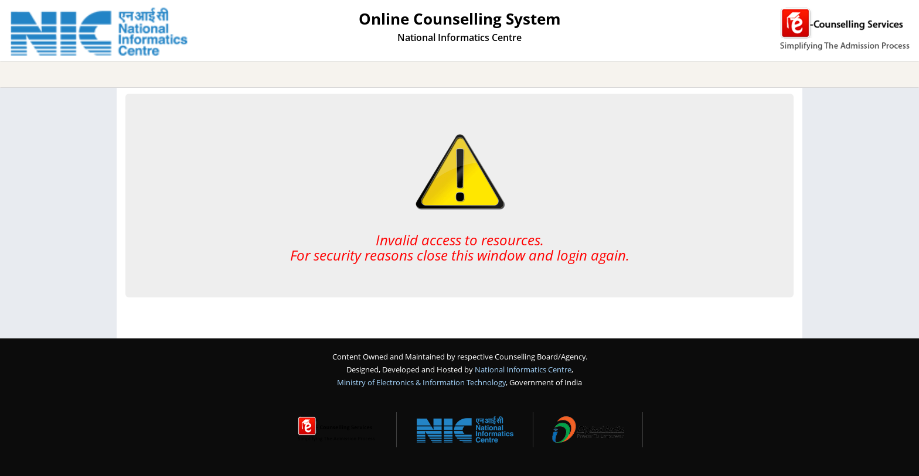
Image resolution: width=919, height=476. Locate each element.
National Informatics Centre (523, 369)
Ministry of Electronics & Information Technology (421, 382)
